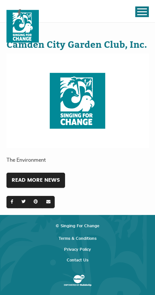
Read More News (36, 180)
